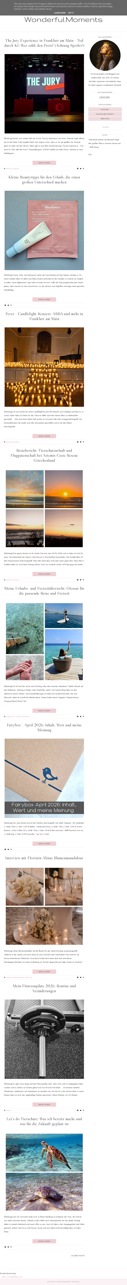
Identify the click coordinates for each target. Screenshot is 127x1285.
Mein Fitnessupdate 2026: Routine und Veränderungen (44, 988)
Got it (71, 13)
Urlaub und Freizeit (12, 169)
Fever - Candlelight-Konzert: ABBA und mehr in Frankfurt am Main (44, 316)
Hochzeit (9, 977)
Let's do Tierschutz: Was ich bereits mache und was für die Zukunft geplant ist (44, 1121)
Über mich (28, 977)
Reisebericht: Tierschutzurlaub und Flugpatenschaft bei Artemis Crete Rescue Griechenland (44, 455)
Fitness (8, 1110)
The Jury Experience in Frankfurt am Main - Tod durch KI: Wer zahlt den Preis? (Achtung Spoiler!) (44, 43)
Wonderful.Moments (70, 1282)
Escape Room (10, 716)
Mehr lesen (44, 163)
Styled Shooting (18, 977)
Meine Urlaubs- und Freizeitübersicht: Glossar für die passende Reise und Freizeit (44, 591)
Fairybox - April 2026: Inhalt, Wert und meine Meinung (44, 727)
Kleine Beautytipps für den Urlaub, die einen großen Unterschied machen (44, 180)
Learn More (60, 13)
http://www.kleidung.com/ (12, 1276)
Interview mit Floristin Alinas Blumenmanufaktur (44, 857)
